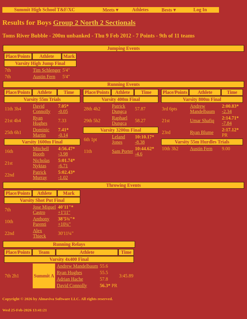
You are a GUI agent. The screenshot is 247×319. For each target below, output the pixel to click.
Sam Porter (122, 151)
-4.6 (138, 153)
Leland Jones (118, 139)
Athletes (140, 9)
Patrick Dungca (119, 109)
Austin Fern (44, 76)
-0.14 (63, 135)
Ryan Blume (201, 132)
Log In (199, 9)
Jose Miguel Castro (44, 210)
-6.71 (63, 165)
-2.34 (227, 111)
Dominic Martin (41, 132)
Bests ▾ (169, 9)
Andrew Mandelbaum (202, 109)
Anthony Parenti (41, 221)
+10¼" (64, 224)
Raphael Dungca (119, 120)
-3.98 (63, 153)
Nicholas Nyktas (41, 163)
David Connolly (42, 109)
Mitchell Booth (41, 151)
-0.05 (63, 111)
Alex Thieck (39, 233)
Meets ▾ (110, 9)
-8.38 (140, 142)
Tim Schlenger (47, 70)
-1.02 (63, 177)
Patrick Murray (40, 175)
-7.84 (227, 123)
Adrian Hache (70, 279)
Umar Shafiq (202, 120)
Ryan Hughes (40, 120)
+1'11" (64, 212)
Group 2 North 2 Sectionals (94, 22)
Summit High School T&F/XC (44, 9)
